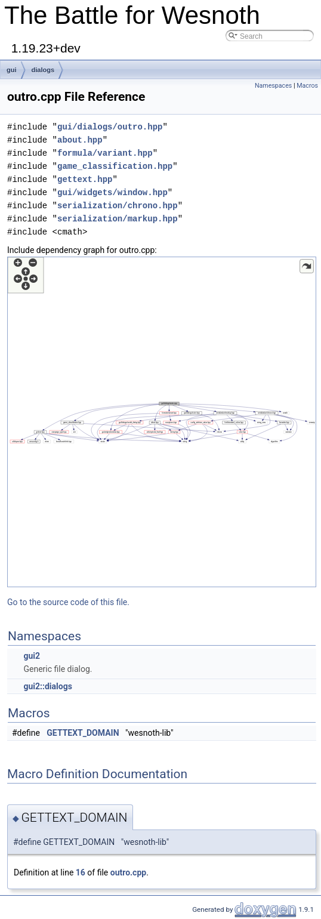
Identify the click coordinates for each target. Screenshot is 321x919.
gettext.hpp (84, 179)
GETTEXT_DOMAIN (83, 733)
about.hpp (80, 140)
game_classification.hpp (114, 166)
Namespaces (273, 86)
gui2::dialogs (47, 686)
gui (12, 69)
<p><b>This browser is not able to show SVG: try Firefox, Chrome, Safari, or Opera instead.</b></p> (162, 422)
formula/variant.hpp (105, 153)
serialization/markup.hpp (117, 218)
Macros (307, 86)
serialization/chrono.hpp (117, 205)
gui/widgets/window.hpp (112, 192)
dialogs (43, 69)
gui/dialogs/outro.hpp (109, 126)
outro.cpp (128, 872)
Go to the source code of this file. (68, 602)
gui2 (31, 656)
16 (80, 872)
